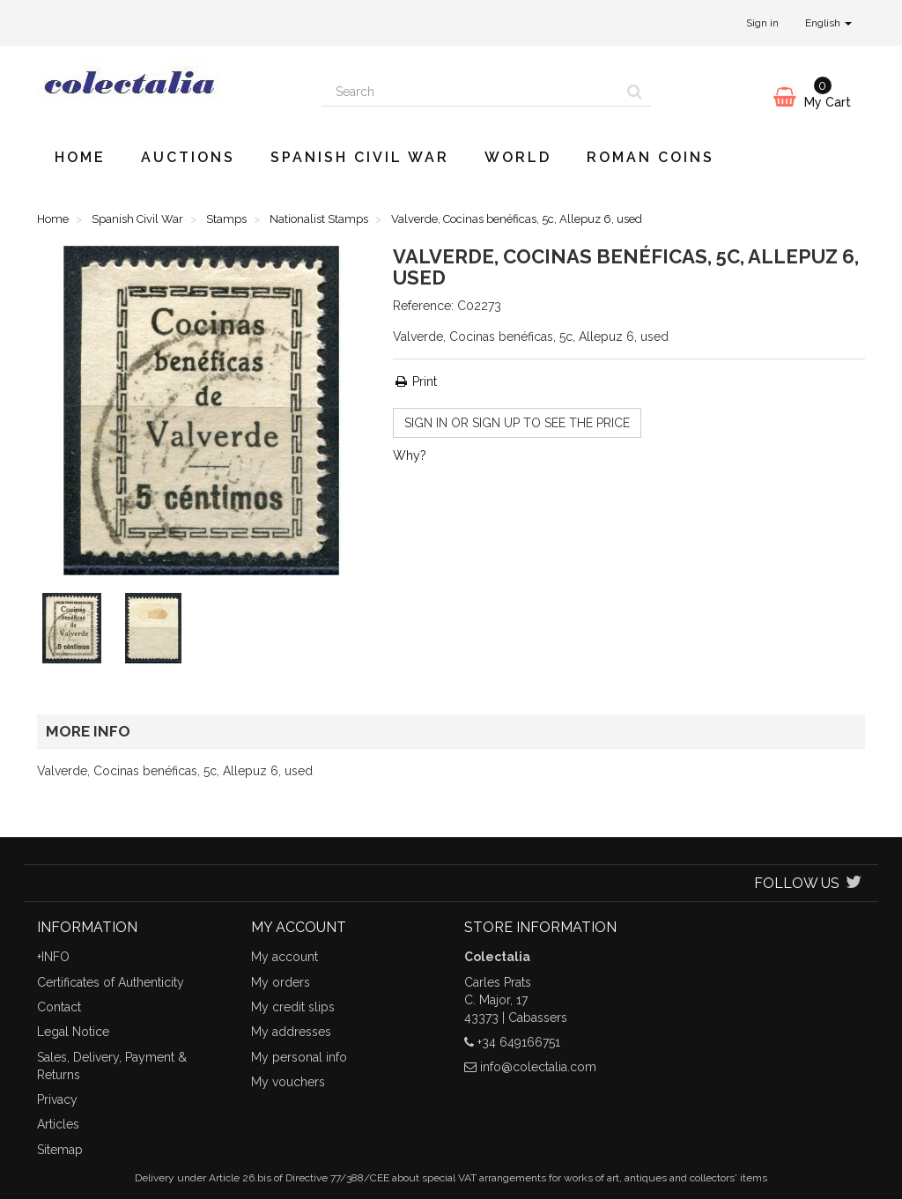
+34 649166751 (518, 1042)
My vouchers (288, 1082)
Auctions (188, 157)
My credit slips (293, 1007)
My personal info (299, 1057)
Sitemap (60, 1150)
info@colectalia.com (538, 1067)
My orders (280, 982)
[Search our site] (470, 92)
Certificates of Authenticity (110, 982)
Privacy (57, 1099)
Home (80, 157)
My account (284, 957)
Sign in (762, 23)
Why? (409, 455)
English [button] (828, 23)
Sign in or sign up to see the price (517, 423)
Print (415, 381)
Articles (58, 1124)
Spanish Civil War (359, 157)
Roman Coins (650, 157)
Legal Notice (73, 1032)
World (517, 157)
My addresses (291, 1032)
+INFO (53, 957)
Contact (59, 1007)
